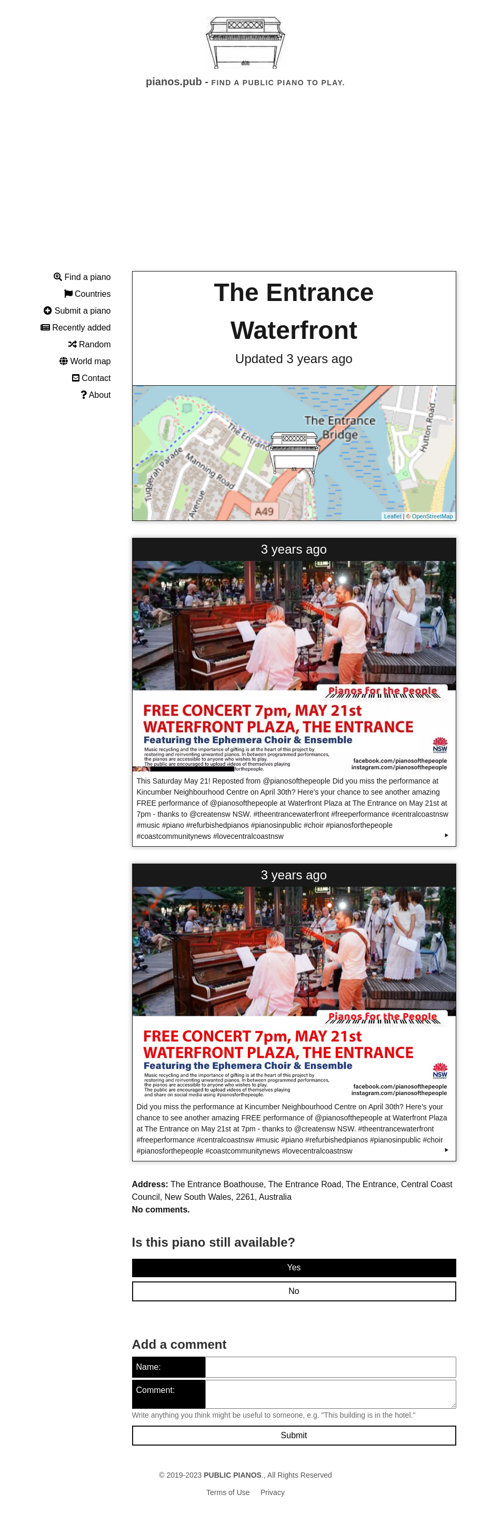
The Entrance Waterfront (294, 311)
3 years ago (294, 549)
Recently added (76, 327)
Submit (294, 1435)
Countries (87, 293)
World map (85, 361)
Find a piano (82, 277)
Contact (91, 378)
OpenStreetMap (432, 516)
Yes (293, 1267)
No (293, 1291)
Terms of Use (227, 1492)
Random (89, 344)
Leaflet (393, 516)
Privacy (272, 1492)
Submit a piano (77, 310)
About (96, 394)
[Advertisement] (245, 189)
